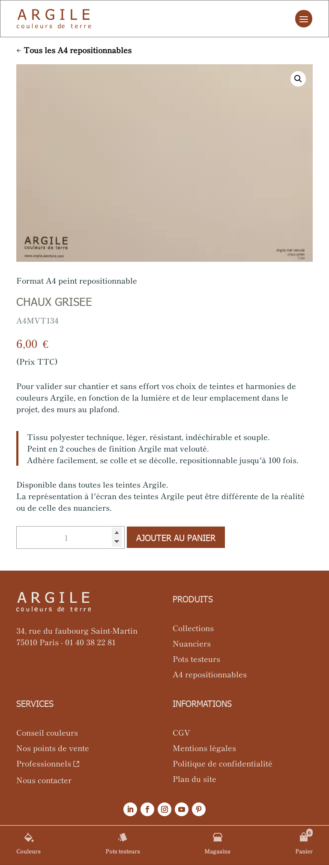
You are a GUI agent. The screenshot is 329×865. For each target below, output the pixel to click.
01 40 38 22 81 (90, 641)
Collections (193, 627)
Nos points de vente (52, 747)
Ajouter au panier (175, 537)
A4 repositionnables (210, 673)
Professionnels (43, 763)
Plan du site (194, 778)
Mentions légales (204, 747)
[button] (298, 79)
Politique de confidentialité (222, 763)
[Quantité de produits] (70, 537)
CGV (181, 732)
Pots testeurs (196, 658)
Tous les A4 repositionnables (78, 49)
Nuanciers (192, 643)
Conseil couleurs (47, 732)
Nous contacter (44, 779)
